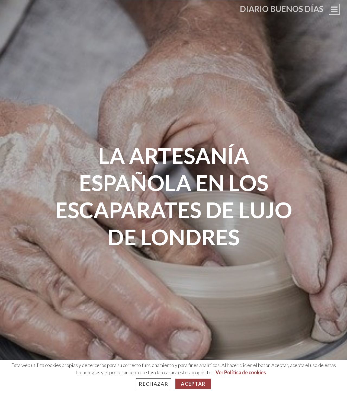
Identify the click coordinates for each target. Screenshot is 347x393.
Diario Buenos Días (281, 9)
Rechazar (153, 384)
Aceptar (193, 384)
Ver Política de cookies (241, 372)
